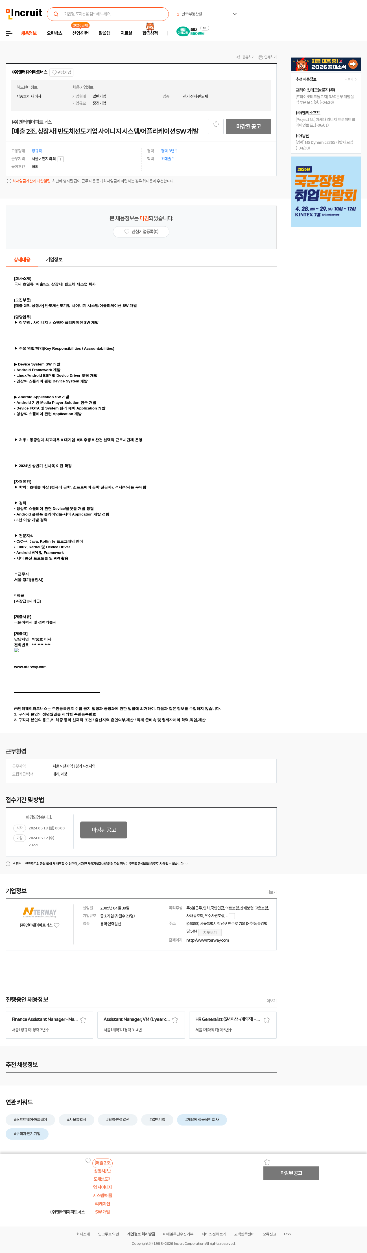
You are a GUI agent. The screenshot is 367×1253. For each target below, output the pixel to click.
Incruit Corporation (189, 1243)
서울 (56, 766)
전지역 (68, 766)
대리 (56, 774)
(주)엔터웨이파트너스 (29, 72)
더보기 (271, 892)
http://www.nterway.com (207, 940)
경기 (78, 766)
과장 (63, 774)
